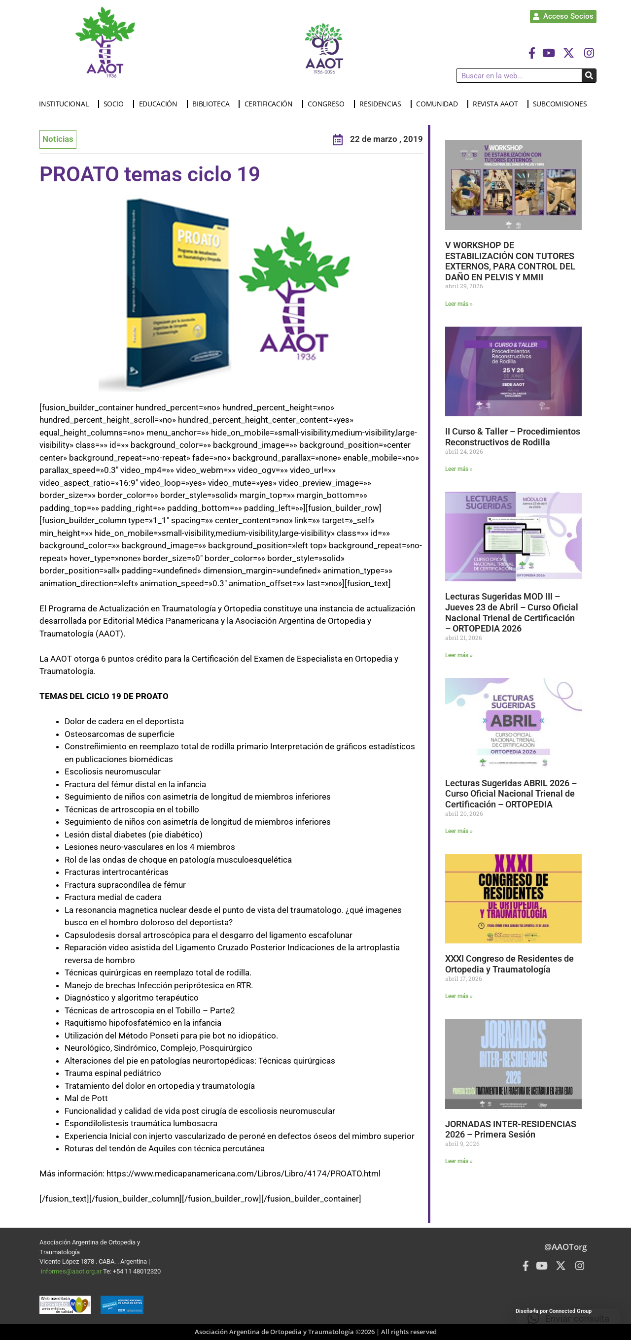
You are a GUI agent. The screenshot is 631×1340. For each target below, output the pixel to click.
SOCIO (116, 104)
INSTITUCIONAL (66, 104)
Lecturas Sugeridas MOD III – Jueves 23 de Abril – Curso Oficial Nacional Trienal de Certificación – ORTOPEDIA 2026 (511, 612)
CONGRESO (329, 104)
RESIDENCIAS (382, 104)
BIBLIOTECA (213, 104)
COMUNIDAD (439, 104)
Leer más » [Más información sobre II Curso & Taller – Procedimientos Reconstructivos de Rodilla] (459, 469)
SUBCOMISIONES (562, 104)
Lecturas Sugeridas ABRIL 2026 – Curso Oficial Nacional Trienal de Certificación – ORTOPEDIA (511, 793)
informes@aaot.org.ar (72, 1271)
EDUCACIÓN (160, 104)
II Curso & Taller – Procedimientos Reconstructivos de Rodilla (512, 436)
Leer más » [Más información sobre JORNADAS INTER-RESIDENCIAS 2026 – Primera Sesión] (459, 1161)
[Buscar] (589, 75)
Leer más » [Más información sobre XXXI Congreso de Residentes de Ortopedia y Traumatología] (459, 996)
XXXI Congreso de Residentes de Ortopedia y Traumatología (509, 963)
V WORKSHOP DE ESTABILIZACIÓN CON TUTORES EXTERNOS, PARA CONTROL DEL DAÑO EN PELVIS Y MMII (510, 261)
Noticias (57, 139)
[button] (568, 1318)
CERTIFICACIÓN (271, 104)
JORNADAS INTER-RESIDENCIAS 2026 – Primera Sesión (510, 1129)
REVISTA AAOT (498, 104)
